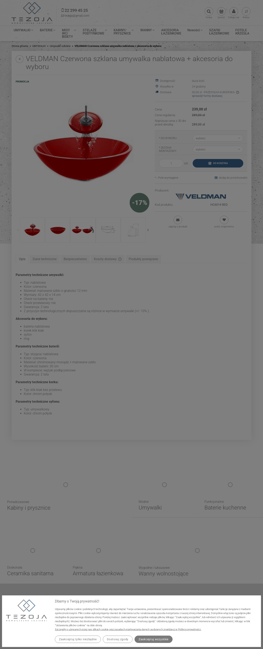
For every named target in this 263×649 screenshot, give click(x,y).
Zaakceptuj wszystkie (153, 639)
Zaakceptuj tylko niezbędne (78, 639)
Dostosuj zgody (117, 639)
